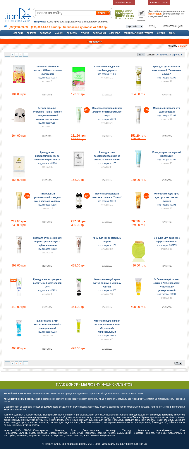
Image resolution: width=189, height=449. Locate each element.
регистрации (155, 14)
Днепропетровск (91, 430)
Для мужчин (99, 33)
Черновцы (161, 433)
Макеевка (22, 435)
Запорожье (143, 430)
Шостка (78, 435)
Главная (25, 2)
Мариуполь (35, 435)
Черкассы (138, 433)
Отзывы (106, 2)
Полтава (62, 433)
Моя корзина (141, 17)
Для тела (31, 33)
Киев (182, 430)
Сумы (80, 433)
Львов (32, 433)
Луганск (23, 433)
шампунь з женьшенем (84, 21)
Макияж (59, 33)
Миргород (47, 435)
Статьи (80, 2)
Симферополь (41, 430)
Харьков (101, 433)
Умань (69, 435)
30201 (50, 21)
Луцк (73, 430)
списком (182, 46)
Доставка (66, 2)
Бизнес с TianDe (159, 2)
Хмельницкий (124, 433)
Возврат (141, 2)
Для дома (72, 33)
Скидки (161, 33)
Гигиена (85, 33)
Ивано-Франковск (164, 430)
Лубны (12, 435)
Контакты (93, 2)
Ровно (72, 433)
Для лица (18, 33)
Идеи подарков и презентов (138, 33)
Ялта (86, 435)
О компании (51, 2)
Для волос (45, 33)
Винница (59, 430)
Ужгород (126, 430)
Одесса (52, 433)
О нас (37, 2)
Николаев (42, 433)
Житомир (110, 430)
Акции (172, 33)
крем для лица (62, 21)
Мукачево (59, 435)
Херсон (111, 433)
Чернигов (149, 433)
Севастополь (175, 433)
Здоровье (114, 33)
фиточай (103, 21)
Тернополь (90, 433)
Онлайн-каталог (124, 2)
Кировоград (12, 433)
